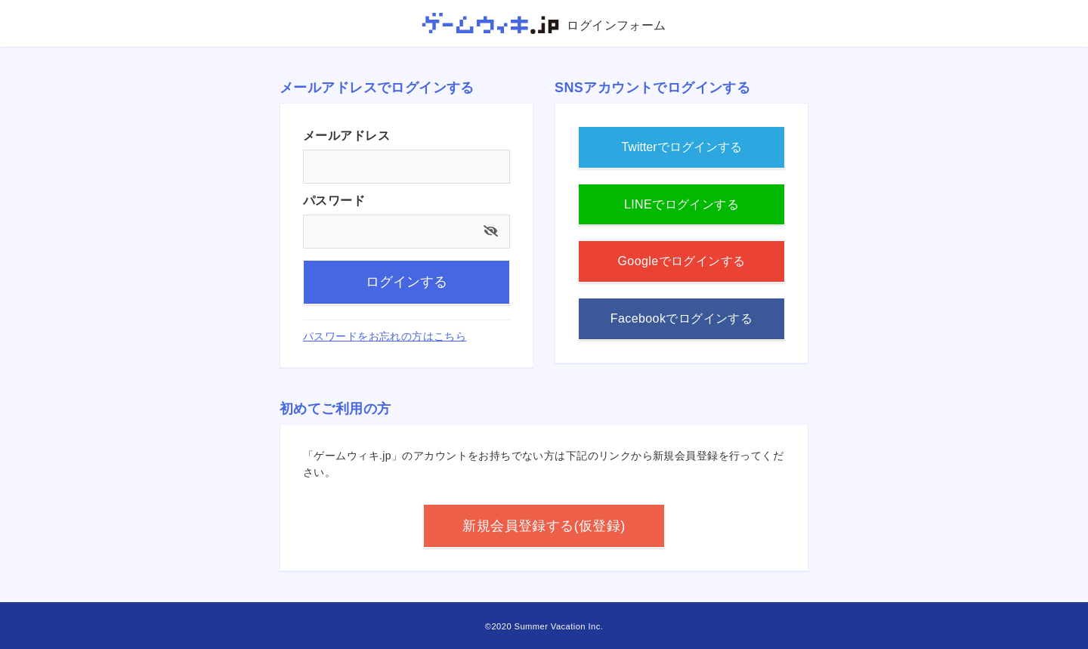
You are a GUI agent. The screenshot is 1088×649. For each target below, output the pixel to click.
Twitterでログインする (681, 147)
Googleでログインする (681, 261)
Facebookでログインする (681, 318)
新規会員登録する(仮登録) (543, 525)
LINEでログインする (681, 204)
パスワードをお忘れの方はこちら (384, 336)
